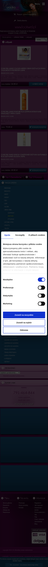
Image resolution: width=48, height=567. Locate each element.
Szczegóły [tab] (20, 235)
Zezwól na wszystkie (24, 315)
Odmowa (24, 330)
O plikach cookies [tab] (37, 235)
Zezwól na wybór (24, 322)
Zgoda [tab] (7, 235)
